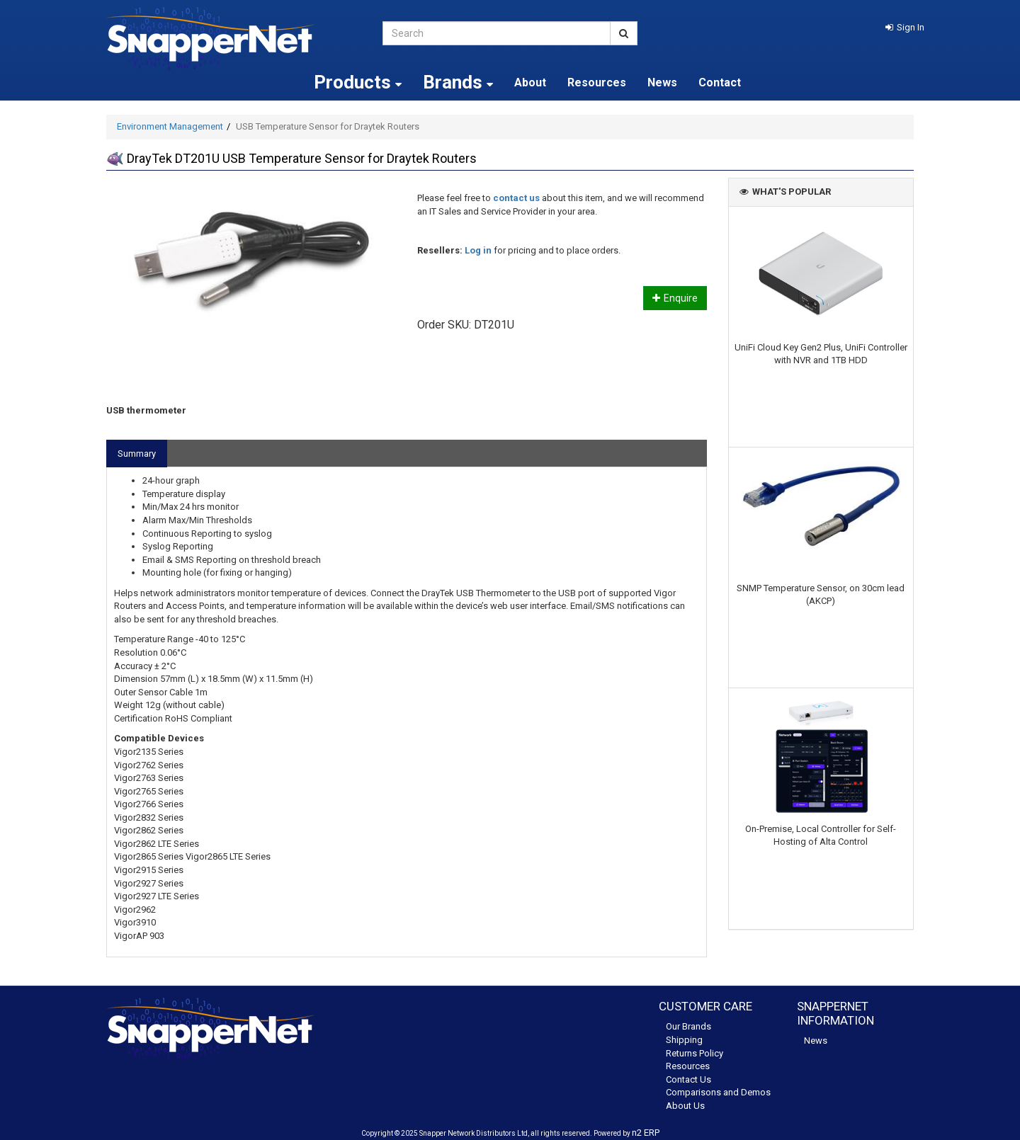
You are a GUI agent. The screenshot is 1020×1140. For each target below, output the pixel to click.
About (530, 82)
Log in (478, 250)
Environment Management (170, 126)
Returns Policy (694, 1053)
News (662, 82)
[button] (904, 27)
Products (358, 82)
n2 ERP (645, 1132)
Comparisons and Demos (718, 1092)
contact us (516, 198)
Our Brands (688, 1026)
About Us (685, 1105)
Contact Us (688, 1079)
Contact (719, 82)
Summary (137, 453)
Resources (596, 82)
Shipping (684, 1039)
